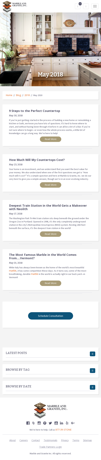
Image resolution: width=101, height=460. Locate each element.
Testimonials (50, 440)
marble (12, 270)
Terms (75, 440)
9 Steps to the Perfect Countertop (34, 111)
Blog (18, 95)
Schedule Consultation (50, 315)
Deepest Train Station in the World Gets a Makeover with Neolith (48, 207)
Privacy (65, 440)
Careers (24, 440)
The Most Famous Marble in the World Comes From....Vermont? (42, 256)
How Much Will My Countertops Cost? (37, 160)
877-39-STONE (63, 429)
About (12, 440)
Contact (36, 440)
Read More (50, 139)
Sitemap (87, 440)
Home (9, 95)
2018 (27, 95)
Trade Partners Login (50, 446)
